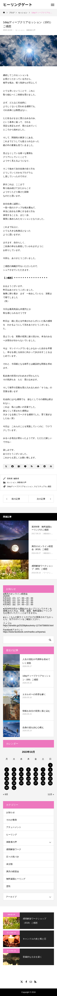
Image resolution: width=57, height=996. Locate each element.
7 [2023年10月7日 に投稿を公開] (43, 769)
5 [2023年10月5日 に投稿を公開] (28, 769)
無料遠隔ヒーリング (15, 879)
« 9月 (5, 794)
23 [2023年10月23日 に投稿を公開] (6, 783)
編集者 (16, 478)
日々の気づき (12, 856)
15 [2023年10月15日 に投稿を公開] (50, 774)
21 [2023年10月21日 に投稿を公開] (43, 778)
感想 (49, 486)
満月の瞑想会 (12, 871)
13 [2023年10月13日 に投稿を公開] (36, 774)
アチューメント (13, 827)
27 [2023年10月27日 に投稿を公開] (36, 783)
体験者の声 (30, 30)
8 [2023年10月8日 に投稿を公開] (50, 769)
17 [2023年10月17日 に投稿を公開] (14, 778)
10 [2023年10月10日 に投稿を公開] (14, 774)
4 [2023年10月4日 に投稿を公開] (21, 769)
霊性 (8, 886)
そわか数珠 (11, 820)
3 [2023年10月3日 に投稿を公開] (14, 769)
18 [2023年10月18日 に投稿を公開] (21, 778)
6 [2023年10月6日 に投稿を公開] (35, 769)
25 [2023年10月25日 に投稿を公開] (21, 783)
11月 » (51, 794)
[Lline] (25, 466)
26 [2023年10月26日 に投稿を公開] (28, 783)
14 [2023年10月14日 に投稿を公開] (43, 774)
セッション (19, 30)
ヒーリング (11, 834)
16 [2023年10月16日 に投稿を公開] (6, 778)
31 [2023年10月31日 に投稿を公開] (14, 787)
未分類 (9, 864)
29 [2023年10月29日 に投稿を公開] (50, 783)
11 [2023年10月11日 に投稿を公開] (21, 774)
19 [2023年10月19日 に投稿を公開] (28, 778)
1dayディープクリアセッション (20, 486)
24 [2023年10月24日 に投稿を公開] (14, 783)
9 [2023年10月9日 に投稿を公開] (6, 774)
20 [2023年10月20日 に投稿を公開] (36, 778)
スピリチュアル (40, 486)
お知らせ (10, 812)
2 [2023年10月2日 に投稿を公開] (6, 769)
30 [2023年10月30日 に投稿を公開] (6, 787)
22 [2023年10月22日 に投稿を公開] (50, 778)
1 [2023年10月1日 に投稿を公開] (50, 765)
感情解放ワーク (13, 849)
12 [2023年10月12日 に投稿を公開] (28, 774)
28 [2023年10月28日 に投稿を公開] (43, 783)
